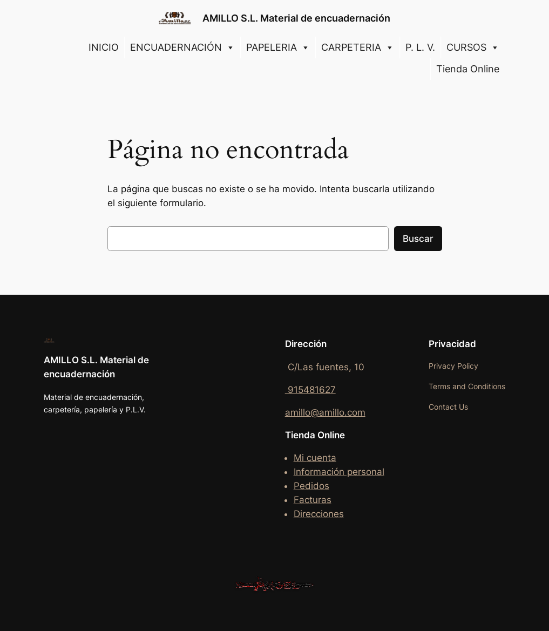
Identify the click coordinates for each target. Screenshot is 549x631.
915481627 (310, 389)
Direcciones (319, 513)
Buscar (418, 238)
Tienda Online (467, 68)
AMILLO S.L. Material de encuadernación (296, 18)
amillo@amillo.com (325, 412)
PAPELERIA (278, 47)
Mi (300, 457)
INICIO (104, 47)
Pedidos (311, 485)
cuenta (321, 457)
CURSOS (472, 47)
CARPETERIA (357, 47)
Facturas (312, 499)
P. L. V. (420, 47)
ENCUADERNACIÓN (182, 47)
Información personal (339, 471)
